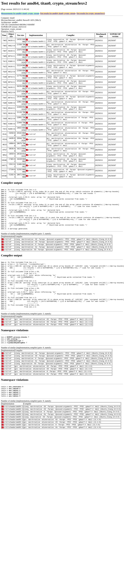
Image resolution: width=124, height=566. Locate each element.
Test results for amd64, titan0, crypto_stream (57, 13)
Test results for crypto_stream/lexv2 (90, 13)
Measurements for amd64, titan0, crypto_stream (20, 13)
